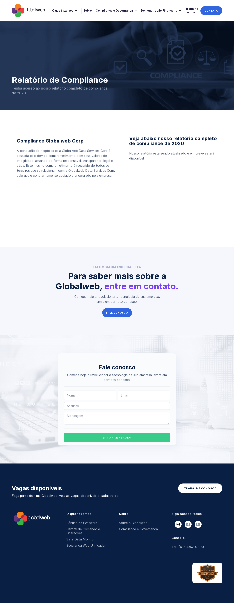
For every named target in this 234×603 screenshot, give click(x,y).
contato (211, 10)
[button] (64, 11)
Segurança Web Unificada (85, 545)
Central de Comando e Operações (83, 531)
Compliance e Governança (138, 529)
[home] (28, 10)
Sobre (87, 10)
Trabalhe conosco (191, 10)
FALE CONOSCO (117, 312)
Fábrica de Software (81, 523)
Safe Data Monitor (80, 539)
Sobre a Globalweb (133, 523)
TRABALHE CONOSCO (200, 488)
